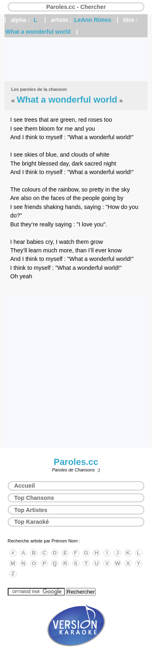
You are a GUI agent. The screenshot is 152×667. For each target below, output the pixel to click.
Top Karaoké (31, 522)
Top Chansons (34, 498)
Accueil (24, 485)
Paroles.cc (76, 462)
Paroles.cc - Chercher (76, 7)
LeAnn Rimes (92, 20)
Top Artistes (30, 510)
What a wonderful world (38, 31)
